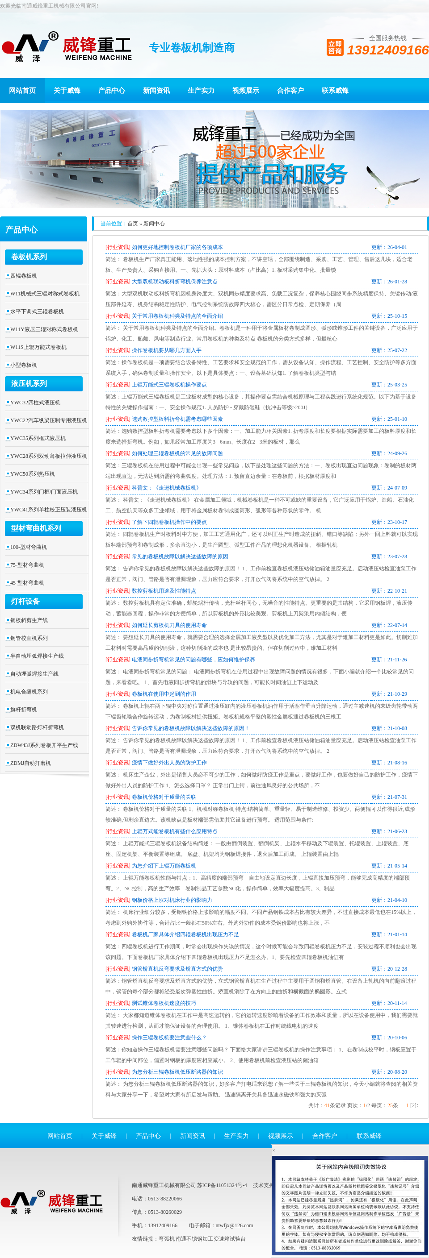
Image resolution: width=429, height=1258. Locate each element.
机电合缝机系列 (29, 692)
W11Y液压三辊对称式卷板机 (44, 329)
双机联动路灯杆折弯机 (37, 727)
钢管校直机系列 (29, 638)
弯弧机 (167, 1239)
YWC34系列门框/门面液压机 (44, 492)
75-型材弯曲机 (27, 565)
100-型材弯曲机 (28, 547)
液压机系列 (29, 383)
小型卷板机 (23, 365)
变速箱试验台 (230, 1239)
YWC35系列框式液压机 (38, 438)
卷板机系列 (29, 257)
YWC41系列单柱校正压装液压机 (48, 510)
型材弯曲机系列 (36, 528)
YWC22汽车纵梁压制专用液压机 (48, 420)
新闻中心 (154, 223)
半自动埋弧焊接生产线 (37, 656)
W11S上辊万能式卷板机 (38, 347)
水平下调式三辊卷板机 (37, 311)
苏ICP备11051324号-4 (222, 1185)
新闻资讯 (156, 90)
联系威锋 (335, 90)
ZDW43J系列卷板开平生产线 (44, 745)
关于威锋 (67, 90)
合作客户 (290, 90)
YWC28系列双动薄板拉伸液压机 (48, 456)
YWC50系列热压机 (32, 474)
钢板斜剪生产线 (29, 620)
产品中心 (111, 90)
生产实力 (201, 90)
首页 (132, 223)
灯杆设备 (25, 601)
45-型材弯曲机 (27, 583)
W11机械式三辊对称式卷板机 (45, 294)
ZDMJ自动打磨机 (30, 763)
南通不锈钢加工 (194, 1239)
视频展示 (245, 90)
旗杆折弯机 (23, 709)
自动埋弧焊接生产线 (34, 674)
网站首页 (22, 90)
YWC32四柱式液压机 (35, 402)
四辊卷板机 (23, 276)
